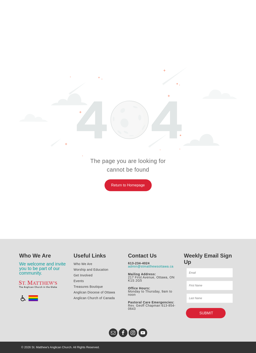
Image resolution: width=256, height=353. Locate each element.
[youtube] (143, 333)
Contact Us (142, 256)
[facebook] (123, 333)
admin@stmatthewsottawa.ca (151, 266)
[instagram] (133, 333)
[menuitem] (100, 264)
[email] (113, 333)
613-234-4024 (139, 263)
